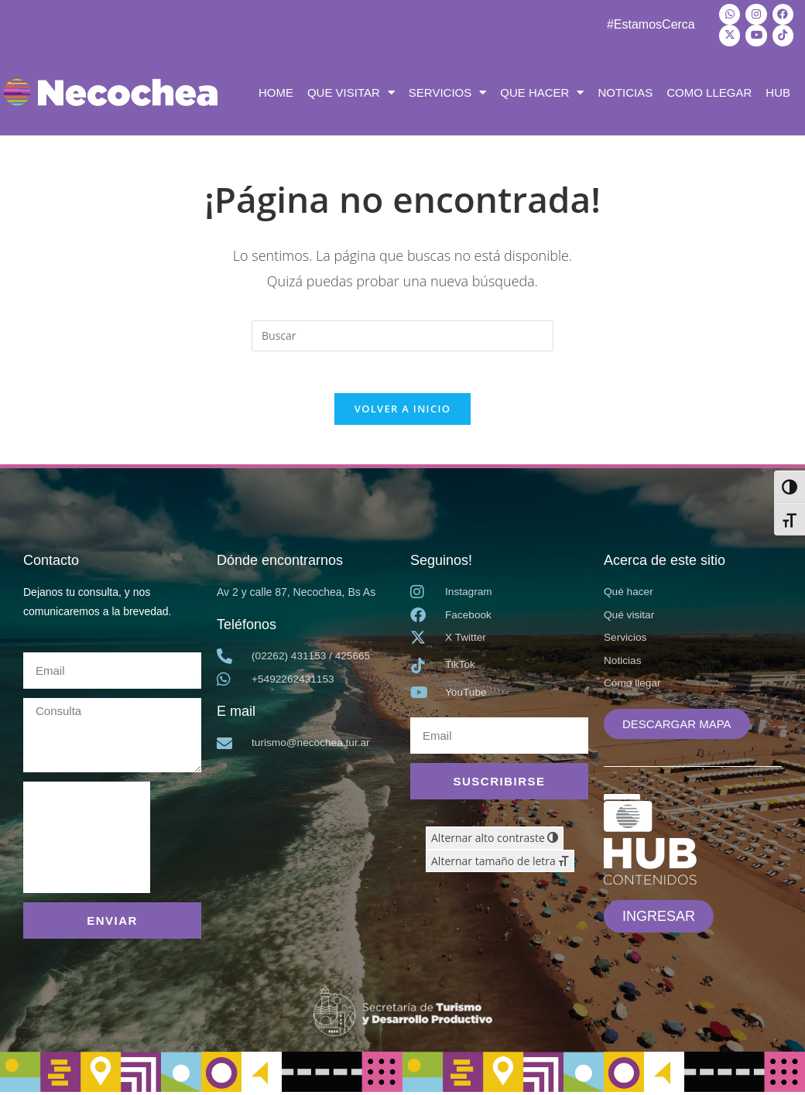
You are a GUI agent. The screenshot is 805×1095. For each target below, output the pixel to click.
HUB (778, 90)
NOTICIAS (625, 90)
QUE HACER (542, 90)
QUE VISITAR (351, 90)
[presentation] (86, 841)
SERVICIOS (447, 90)
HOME (276, 90)
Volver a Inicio (402, 412)
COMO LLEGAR (709, 90)
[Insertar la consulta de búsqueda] (402, 333)
